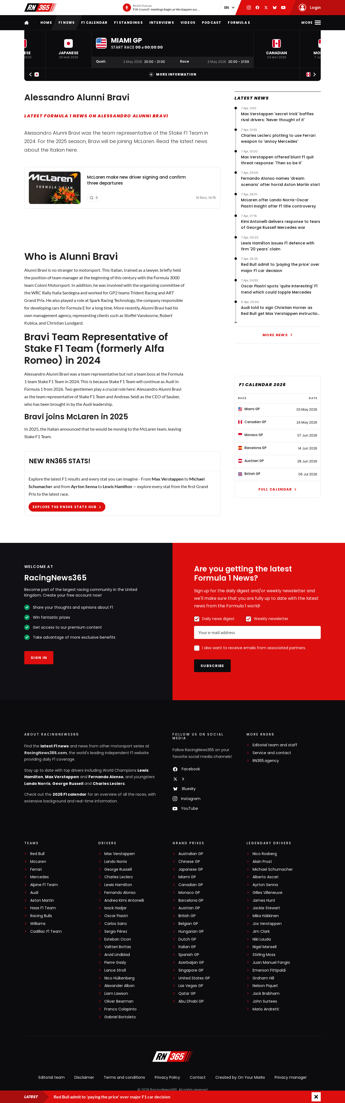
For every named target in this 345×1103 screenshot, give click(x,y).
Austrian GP (189, 908)
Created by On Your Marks (240, 1077)
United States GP (194, 978)
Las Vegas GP (190, 985)
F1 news (66, 22)
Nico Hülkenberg (119, 978)
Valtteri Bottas (117, 947)
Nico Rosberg (265, 854)
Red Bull (37, 854)
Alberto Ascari (265, 877)
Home (46, 22)
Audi (34, 892)
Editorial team (52, 1077)
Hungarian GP (191, 931)
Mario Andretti (266, 1009)
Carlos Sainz (115, 923)
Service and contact (272, 753)
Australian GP (190, 854)
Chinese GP (189, 861)
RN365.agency (266, 760)
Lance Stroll (115, 970)
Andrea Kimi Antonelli (124, 900)
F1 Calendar (94, 22)
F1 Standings (128, 22)
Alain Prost (262, 861)
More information (172, 74)
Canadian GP (190, 885)
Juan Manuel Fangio (271, 962)
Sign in (39, 657)
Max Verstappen (62, 776)
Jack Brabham (266, 993)
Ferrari (36, 869)
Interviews (161, 22)
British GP (187, 916)
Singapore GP (190, 970)
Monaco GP (189, 892)
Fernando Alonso (105, 776)
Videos (188, 22)
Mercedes (39, 877)
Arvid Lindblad (117, 954)
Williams (38, 923)
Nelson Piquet (265, 985)
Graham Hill (263, 978)
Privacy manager (291, 1077)
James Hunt (264, 900)
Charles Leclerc (109, 783)
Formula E (239, 22)
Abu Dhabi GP (191, 1001)
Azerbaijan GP (191, 962)
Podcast (211, 22)
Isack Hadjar (115, 908)
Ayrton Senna (265, 885)
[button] (68, 49)
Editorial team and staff (275, 745)
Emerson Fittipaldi (269, 970)
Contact (198, 1077)
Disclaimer (84, 1077)
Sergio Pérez (115, 931)
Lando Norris (37, 783)
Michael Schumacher (273, 869)
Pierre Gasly (115, 962)
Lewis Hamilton (118, 885)
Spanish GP (188, 954)
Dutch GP (187, 939)
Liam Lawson (116, 993)
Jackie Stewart (266, 908)
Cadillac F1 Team (46, 931)
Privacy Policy (167, 1077)
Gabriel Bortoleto (120, 1017)
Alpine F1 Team (44, 885)
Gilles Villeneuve (267, 892)
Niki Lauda (262, 939)
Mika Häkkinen (266, 916)
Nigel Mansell (265, 947)
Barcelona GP (190, 900)
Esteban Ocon (117, 939)
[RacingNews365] (172, 1057)
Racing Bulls (41, 916)
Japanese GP (190, 869)
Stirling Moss (264, 954)
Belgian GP (188, 923)
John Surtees (265, 1001)
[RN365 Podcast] (161, 7)
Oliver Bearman (118, 1001)
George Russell (67, 783)
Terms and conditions (124, 1077)
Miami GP (187, 877)
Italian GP (187, 947)
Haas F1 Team (43, 908)
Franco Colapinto (120, 1009)
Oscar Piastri (116, 916)
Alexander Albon (119, 985)
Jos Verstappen (267, 923)
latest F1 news (54, 746)
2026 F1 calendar (70, 794)
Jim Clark (261, 931)
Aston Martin (42, 900)
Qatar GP (187, 993)
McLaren (38, 861)
